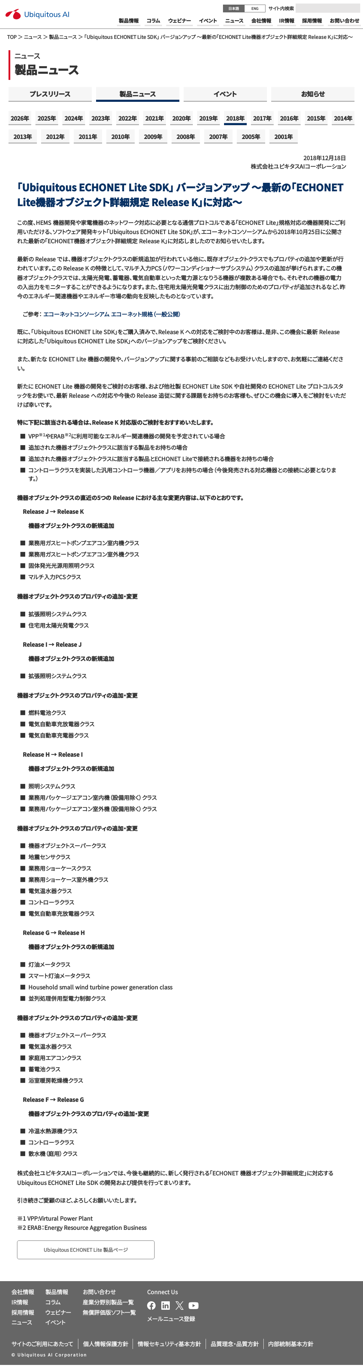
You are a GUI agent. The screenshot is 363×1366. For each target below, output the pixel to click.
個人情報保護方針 (105, 1345)
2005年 (251, 136)
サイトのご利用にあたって (42, 1345)
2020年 (181, 118)
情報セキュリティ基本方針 (169, 1345)
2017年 (262, 118)
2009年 (153, 136)
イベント (225, 93)
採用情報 (22, 1313)
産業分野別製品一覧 (108, 1303)
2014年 (343, 118)
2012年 (55, 136)
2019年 (208, 118)
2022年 (127, 118)
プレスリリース (50, 93)
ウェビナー (58, 1313)
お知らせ (313, 93)
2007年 (218, 136)
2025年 (47, 118)
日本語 (233, 8)
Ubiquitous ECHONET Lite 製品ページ (92, 1250)
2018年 (235, 118)
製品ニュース (63, 36)
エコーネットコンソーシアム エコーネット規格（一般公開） (111, 314)
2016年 (289, 118)
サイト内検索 (281, 8)
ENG (254, 8)
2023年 (100, 118)
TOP (12, 36)
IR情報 (19, 1303)
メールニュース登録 (171, 1320)
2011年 (88, 136)
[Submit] (352, 8)
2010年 (120, 136)
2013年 (22, 136)
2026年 (20, 118)
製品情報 (56, 1293)
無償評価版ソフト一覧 (109, 1313)
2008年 (186, 136)
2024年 (74, 118)
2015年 (316, 118)
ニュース (33, 36)
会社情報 (22, 1293)
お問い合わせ (99, 1293)
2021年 (154, 118)
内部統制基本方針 (290, 1345)
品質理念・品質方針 (235, 1345)
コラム (53, 1303)
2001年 (283, 136)
